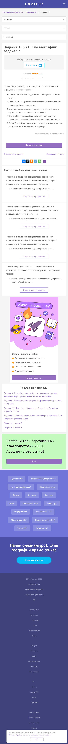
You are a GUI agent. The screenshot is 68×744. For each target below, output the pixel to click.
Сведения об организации (34, 595)
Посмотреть (34, 65)
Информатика (20, 511)
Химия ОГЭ (22, 528)
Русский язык (17, 478)
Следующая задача (55, 154)
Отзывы (34, 728)
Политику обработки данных (19, 735)
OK (37, 739)
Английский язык (30, 503)
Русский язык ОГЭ (44, 511)
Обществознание (47, 487)
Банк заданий (34, 712)
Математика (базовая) (21, 487)
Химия (11, 503)
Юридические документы (34, 589)
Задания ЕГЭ (34, 692)
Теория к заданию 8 (13, 423)
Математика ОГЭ (18, 520)
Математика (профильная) (43, 478)
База (35, 625)
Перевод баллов (34, 718)
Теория (34, 687)
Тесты (34, 697)
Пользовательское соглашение (40, 735)
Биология (49, 495)
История (32, 495)
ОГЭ (34, 682)
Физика (16, 495)
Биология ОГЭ (42, 528)
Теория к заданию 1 (13, 427)
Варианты (34, 702)
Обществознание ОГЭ (45, 520)
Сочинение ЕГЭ (34, 723)
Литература (52, 503)
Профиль (35, 620)
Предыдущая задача (13, 154)
